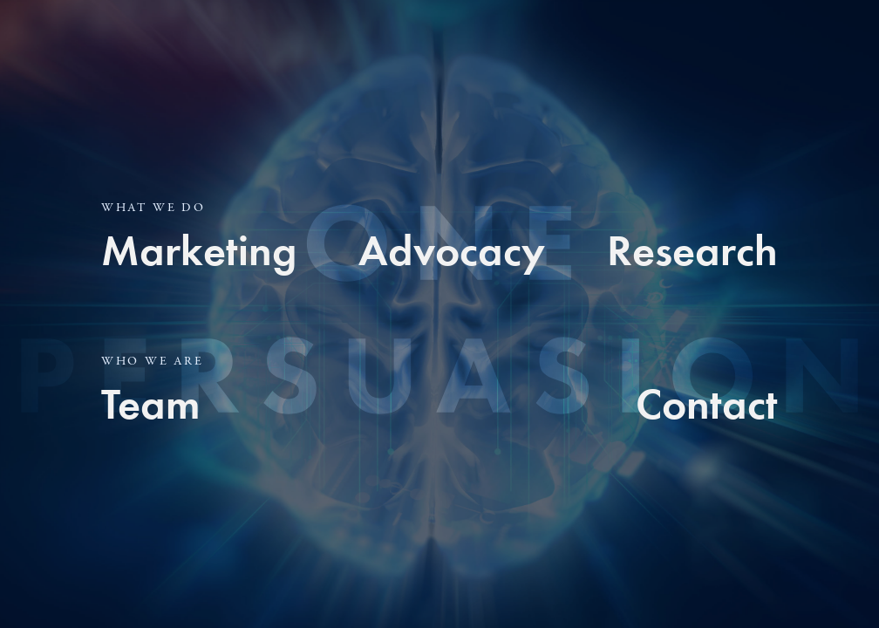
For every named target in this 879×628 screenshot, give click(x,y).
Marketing (198, 250)
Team (151, 404)
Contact (707, 404)
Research (692, 250)
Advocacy (451, 250)
